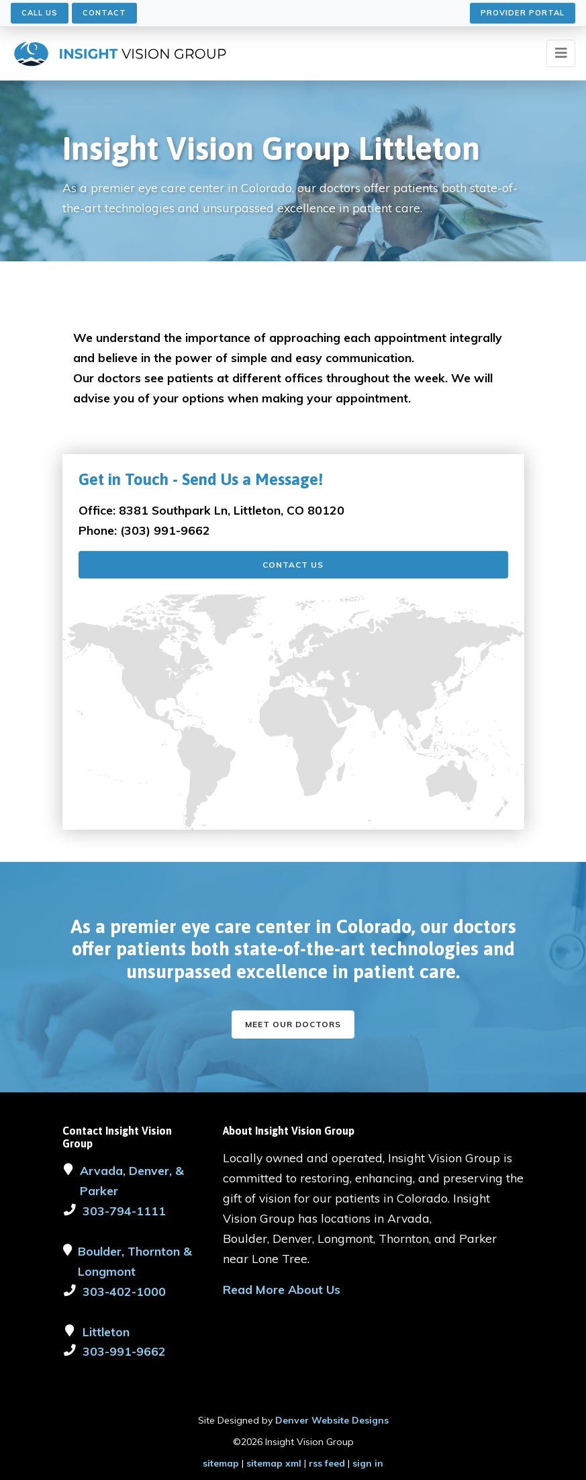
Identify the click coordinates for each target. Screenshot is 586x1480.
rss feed (327, 1463)
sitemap (221, 1463)
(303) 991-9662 (165, 530)
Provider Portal (523, 12)
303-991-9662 (124, 1351)
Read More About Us (281, 1289)
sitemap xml (273, 1463)
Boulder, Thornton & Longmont (135, 1261)
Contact (104, 12)
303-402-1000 (124, 1291)
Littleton (106, 1331)
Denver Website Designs (332, 1420)
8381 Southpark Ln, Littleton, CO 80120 (231, 510)
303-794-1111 (124, 1210)
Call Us (39, 12)
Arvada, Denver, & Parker (132, 1180)
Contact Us (293, 565)
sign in (367, 1463)
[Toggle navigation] (560, 53)
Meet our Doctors (293, 1024)
